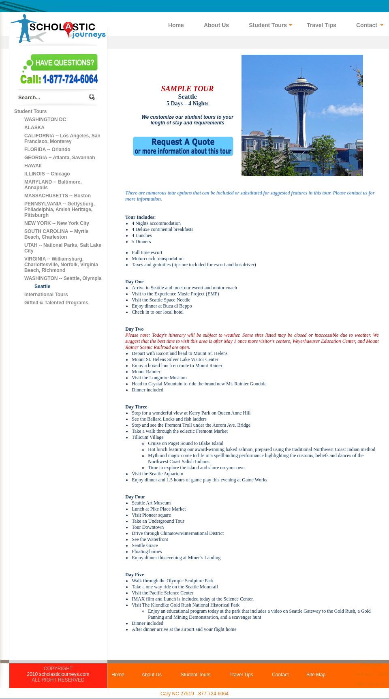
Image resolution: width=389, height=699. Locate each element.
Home (117, 675)
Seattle (42, 286)
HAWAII (33, 166)
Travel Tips (241, 675)
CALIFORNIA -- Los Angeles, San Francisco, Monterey (62, 138)
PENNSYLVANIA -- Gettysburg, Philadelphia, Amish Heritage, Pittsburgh (59, 209)
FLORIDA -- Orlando (47, 149)
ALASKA (34, 127)
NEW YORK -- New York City (56, 223)
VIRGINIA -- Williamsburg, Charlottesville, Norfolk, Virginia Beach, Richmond (61, 264)
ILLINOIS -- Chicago (47, 174)
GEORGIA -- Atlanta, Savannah (59, 157)
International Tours (46, 294)
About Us (152, 675)
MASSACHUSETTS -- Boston (57, 196)
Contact (280, 675)
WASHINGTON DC (45, 119)
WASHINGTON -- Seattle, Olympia (62, 278)
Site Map (315, 675)
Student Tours (30, 111)
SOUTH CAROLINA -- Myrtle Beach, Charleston (56, 234)
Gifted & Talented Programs (56, 303)
